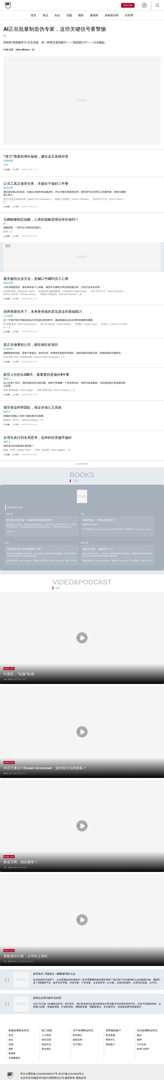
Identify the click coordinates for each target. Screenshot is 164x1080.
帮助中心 (110, 1039)
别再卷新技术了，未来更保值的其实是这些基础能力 (42, 311)
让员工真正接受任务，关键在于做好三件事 (35, 183)
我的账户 (110, 1044)
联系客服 (110, 1035)
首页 (33, 15)
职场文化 (46, 1044)
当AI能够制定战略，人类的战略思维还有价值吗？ (41, 219)
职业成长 (46, 1049)
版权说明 (77, 1039)
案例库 (94, 15)
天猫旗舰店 (14, 1058)
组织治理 (46, 1039)
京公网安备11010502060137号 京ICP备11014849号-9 (53, 1073)
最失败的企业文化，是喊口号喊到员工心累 (35, 278)
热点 (45, 15)
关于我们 (77, 1044)
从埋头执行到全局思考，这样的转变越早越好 (37, 437)
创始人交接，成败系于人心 (97, 548)
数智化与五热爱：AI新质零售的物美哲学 (30, 520)
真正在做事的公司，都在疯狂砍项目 (30, 344)
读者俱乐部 (112, 15)
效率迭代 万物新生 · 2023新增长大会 (54, 973)
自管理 (129, 15)
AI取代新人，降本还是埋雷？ (99, 520)
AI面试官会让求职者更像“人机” (24, 548)
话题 (69, 15)
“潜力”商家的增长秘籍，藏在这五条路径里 (35, 156)
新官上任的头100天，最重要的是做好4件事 (36, 374)
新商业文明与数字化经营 (47, 997)
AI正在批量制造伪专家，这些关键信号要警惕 (54, 29)
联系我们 (77, 1035)
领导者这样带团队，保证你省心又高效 (32, 407)
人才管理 (46, 1035)
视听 (81, 15)
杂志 (57, 15)
